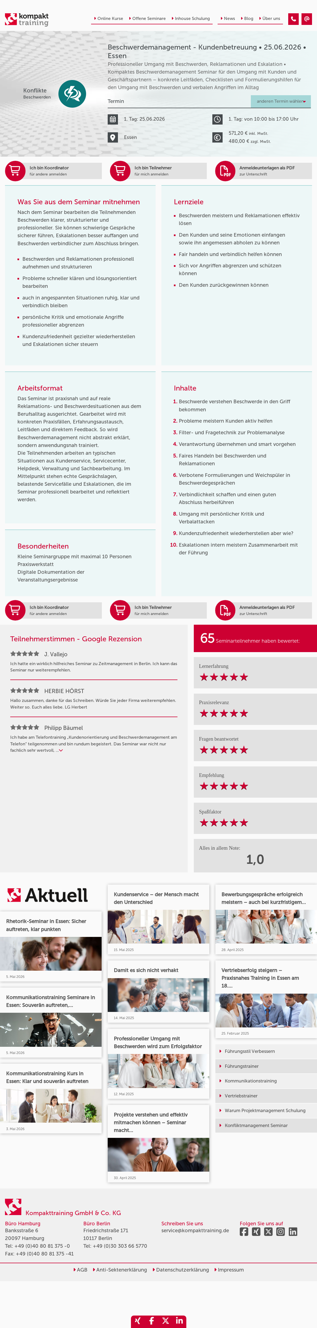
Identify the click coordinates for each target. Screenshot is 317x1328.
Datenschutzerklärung (180, 1270)
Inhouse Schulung (190, 18)
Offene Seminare (147, 18)
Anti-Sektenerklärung (119, 1270)
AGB (80, 1270)
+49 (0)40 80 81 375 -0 (42, 1246)
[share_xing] (138, 1322)
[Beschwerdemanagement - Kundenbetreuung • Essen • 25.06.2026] (293, 19)
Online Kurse (108, 18)
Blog (247, 18)
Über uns (269, 18)
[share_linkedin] (179, 1322)
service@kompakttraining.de (195, 1231)
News (227, 18)
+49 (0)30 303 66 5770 (120, 1246)
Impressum (229, 1270)
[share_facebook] (152, 1322)
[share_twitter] (165, 1322)
